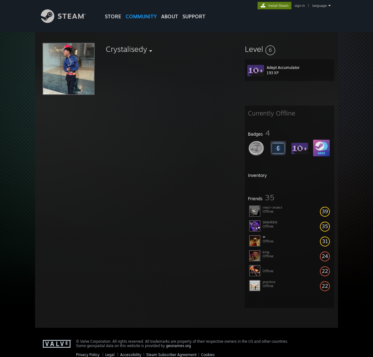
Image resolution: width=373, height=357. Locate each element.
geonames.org (178, 345)
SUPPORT (193, 16)
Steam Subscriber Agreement (171, 354)
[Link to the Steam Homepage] (68, 21)
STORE (113, 16)
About (169, 16)
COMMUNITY (141, 16)
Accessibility (131, 354)
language (319, 5)
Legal (110, 354)
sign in (299, 5)
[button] (289, 49)
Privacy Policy (88, 354)
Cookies (208, 354)
